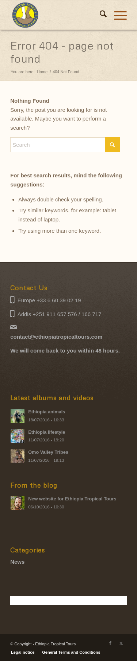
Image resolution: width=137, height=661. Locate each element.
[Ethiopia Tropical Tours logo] (56, 14)
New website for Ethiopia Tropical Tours (72, 498)
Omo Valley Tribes (48, 452)
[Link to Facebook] (110, 643)
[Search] (99, 14)
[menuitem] (99, 14)
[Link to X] (121, 643)
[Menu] (117, 14)
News (17, 562)
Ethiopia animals (46, 411)
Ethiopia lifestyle (46, 432)
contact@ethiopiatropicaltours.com (56, 337)
